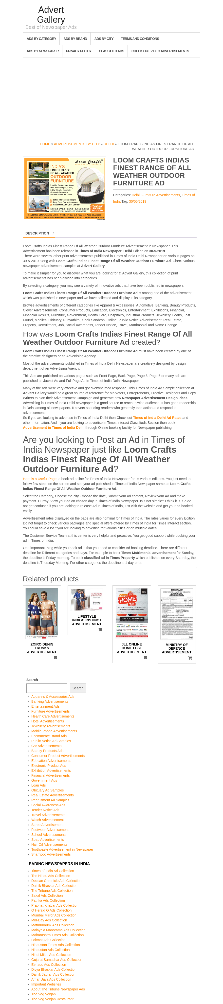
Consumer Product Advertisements (58, 756)
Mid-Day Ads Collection (49, 920)
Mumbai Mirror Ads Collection (53, 915)
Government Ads (44, 780)
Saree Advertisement (47, 825)
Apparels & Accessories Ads (52, 697)
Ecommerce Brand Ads (49, 736)
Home (45, 144)
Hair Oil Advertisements (49, 844)
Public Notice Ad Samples (51, 741)
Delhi (109, 144)
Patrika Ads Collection (48, 900)
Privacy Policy (79, 51)
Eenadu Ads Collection (48, 965)
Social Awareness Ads (48, 805)
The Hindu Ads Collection (50, 876)
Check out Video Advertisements (160, 51)
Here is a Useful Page (39, 479)
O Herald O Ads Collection (51, 910)
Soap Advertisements (47, 840)
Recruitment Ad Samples (50, 800)
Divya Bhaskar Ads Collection (53, 969)
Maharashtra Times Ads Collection (57, 935)
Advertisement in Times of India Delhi (53, 428)
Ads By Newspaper (43, 51)
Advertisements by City (77, 144)
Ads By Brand (75, 39)
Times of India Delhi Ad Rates (157, 418)
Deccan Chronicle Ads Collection (56, 881)
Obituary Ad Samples (47, 790)
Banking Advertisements (49, 701)
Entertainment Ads (45, 706)
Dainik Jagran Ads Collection (53, 974)
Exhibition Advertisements (51, 770)
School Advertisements (48, 835)
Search (32, 680)
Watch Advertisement (47, 820)
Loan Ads (38, 785)
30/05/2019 (137, 201)
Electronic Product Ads (48, 766)
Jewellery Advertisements (50, 726)
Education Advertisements (51, 761)
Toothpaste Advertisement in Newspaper (62, 849)
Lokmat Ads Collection (48, 940)
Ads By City (103, 39)
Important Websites (46, 984)
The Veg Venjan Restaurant (52, 999)
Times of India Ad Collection (52, 871)
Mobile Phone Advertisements (54, 731)
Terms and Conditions (140, 39)
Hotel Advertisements (47, 721)
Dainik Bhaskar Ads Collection (54, 886)
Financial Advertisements (50, 775)
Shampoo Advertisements (51, 854)
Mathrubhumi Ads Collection (52, 925)
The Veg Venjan (43, 994)
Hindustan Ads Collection (50, 950)
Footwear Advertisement (50, 830)
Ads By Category (41, 39)
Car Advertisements (46, 746)
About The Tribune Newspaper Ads (58, 989)
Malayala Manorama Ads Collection (58, 930)
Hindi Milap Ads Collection (51, 955)
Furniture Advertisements (161, 195)
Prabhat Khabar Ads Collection (54, 905)
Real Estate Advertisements (52, 795)
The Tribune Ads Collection (52, 891)
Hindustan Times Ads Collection (55, 945)
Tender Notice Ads (45, 810)
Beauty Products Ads (47, 751)
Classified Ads (111, 51)
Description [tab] (37, 233)
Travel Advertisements (48, 815)
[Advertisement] (111, 96)
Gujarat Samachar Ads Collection (56, 960)
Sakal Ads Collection (47, 895)
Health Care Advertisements (52, 716)
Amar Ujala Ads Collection (51, 979)
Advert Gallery (51, 15)
